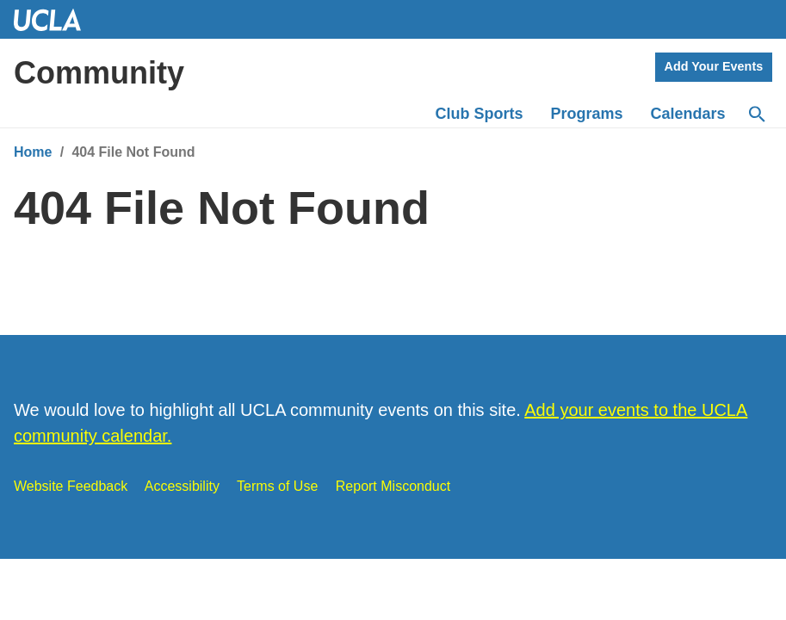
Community (99, 72)
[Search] (756, 114)
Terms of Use (277, 486)
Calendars (688, 113)
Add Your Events (714, 66)
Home (33, 152)
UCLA (55, 19)
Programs (587, 113)
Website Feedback (70, 486)
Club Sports (479, 113)
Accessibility (182, 486)
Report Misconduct (393, 486)
